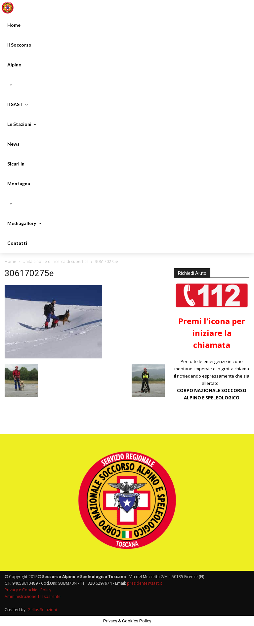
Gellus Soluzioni (42, 609)
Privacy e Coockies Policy (28, 590)
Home (10, 261)
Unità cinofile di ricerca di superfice (55, 261)
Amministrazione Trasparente (33, 596)
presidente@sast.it (144, 583)
